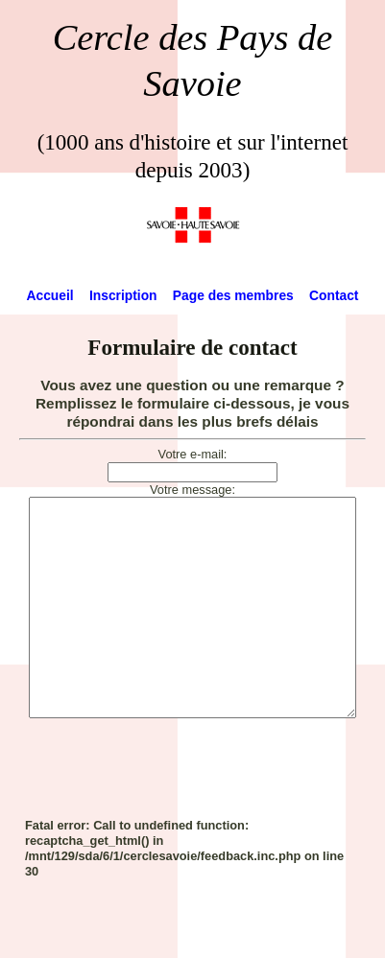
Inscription (123, 295)
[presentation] (171, 808)
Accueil (50, 295)
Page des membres (233, 295)
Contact (333, 295)
